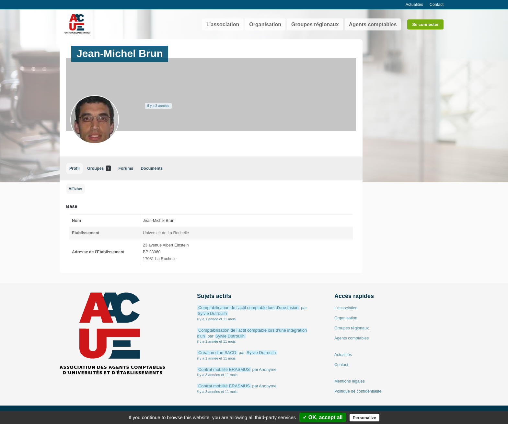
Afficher (75, 188)
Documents (152, 168)
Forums (125, 168)
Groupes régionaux (315, 24)
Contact (437, 4)
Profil (74, 168)
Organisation (265, 24)
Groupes (99, 168)
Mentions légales (349, 381)
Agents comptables (373, 24)
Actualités (414, 4)
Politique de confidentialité (357, 391)
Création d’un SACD (217, 352)
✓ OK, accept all (322, 417)
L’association (222, 24)
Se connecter (425, 24)
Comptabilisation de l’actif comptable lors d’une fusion (248, 307)
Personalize (364, 417)
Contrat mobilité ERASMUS (224, 369)
